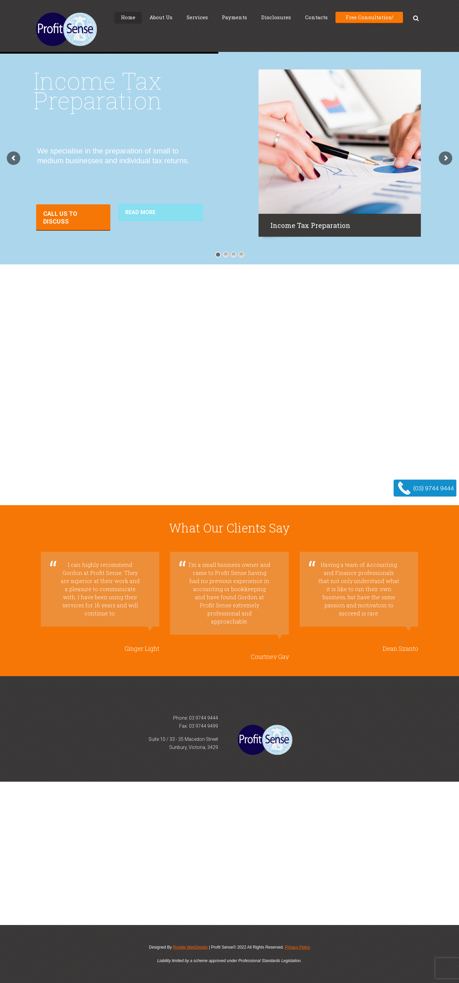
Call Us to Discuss (60, 217)
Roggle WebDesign (190, 947)
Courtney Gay (270, 657)
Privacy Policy (297, 947)
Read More (140, 212)
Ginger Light (142, 648)
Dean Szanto (400, 648)
